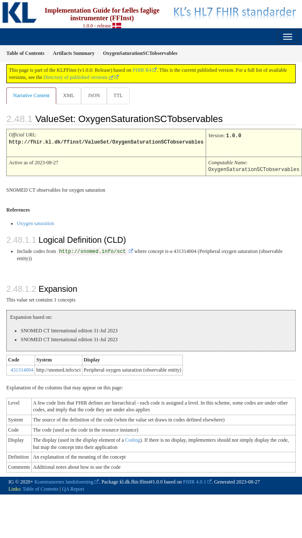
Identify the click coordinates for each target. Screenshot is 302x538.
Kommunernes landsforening (64, 481)
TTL (118, 95)
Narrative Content (31, 95)
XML (68, 95)
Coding (132, 439)
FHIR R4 (142, 70)
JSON (94, 95)
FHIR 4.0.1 (194, 481)
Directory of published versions (78, 77)
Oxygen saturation (35, 222)
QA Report (73, 488)
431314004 (22, 369)
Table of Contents (40, 488)
